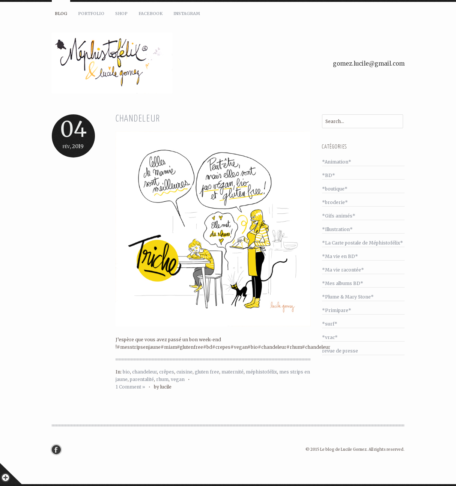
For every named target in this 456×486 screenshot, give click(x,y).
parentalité (142, 379)
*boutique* (335, 189)
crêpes (166, 372)
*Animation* (336, 162)
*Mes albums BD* (342, 283)
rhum (162, 379)
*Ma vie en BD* (340, 256)
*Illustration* (337, 229)
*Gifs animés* (338, 216)
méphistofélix (261, 372)
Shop (121, 13)
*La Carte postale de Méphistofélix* (362, 243)
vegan (178, 379)
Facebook (150, 13)
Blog (61, 13)
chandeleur (144, 372)
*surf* (329, 324)
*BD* (328, 175)
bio (126, 372)
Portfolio (91, 13)
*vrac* (330, 337)
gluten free (207, 372)
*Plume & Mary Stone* (348, 297)
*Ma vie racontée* (343, 270)
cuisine (184, 372)
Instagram (186, 13)
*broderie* (335, 202)
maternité (232, 372)
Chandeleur (138, 119)
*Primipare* (336, 310)
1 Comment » (130, 387)
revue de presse (340, 351)
